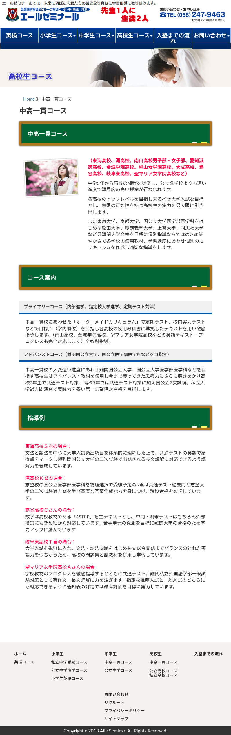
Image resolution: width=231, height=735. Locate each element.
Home (29, 98)
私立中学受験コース (69, 662)
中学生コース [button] (96, 35)
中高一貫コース (118, 662)
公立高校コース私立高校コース (163, 673)
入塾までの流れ (173, 38)
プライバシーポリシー (124, 710)
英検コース (19, 35)
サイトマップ (116, 718)
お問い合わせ (116, 694)
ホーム (20, 653)
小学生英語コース (67, 678)
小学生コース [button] (58, 35)
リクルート (114, 702)
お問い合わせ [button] (212, 35)
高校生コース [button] (134, 35)
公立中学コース (118, 670)
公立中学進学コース (69, 670)
